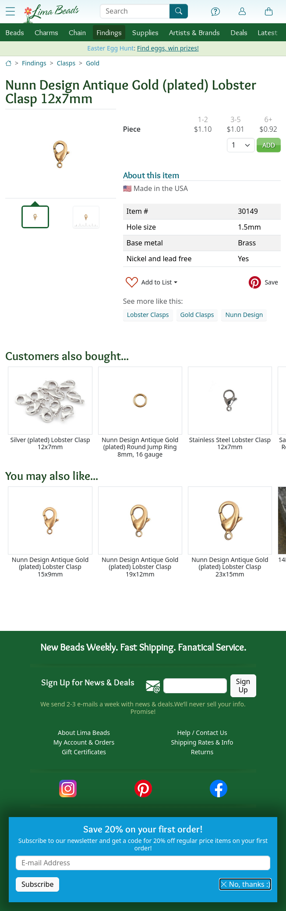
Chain (77, 32)
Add (268, 145)
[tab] (35, 216)
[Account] (242, 11)
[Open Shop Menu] (10, 12)
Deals (238, 32)
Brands (194, 32)
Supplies (145, 32)
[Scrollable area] (145, 412)
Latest (268, 32)
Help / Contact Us (202, 732)
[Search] (178, 11)
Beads (14, 32)
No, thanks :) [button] (245, 884)
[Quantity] (241, 145)
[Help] (215, 12)
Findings (109, 32)
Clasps (66, 63)
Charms (46, 32)
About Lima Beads (84, 732)
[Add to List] (151, 282)
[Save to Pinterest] (263, 282)
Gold (92, 63)
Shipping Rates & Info (202, 742)
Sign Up (243, 686)
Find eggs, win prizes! (168, 48)
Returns (202, 752)
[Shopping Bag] (269, 12)
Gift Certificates (84, 752)
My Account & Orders (84, 742)
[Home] (8, 63)
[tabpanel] (60, 153)
